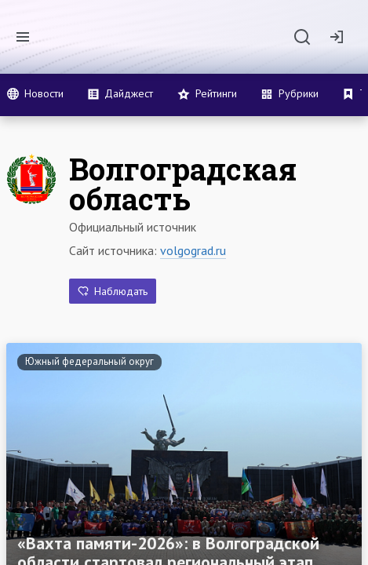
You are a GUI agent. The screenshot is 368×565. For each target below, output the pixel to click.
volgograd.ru (193, 250)
